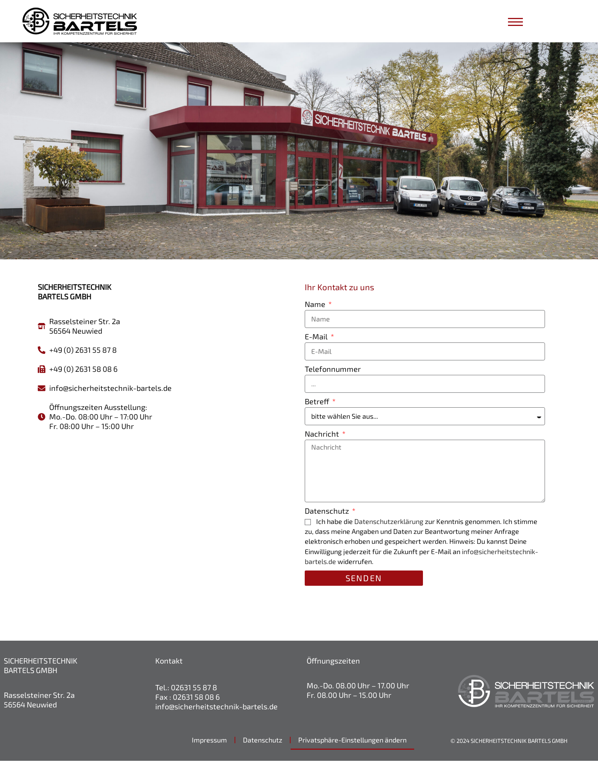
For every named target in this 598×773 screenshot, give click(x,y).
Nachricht (323, 445)
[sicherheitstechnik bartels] (165, 531)
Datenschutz (327, 522)
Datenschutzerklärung (388, 533)
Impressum (209, 752)
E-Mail (317, 348)
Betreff (318, 413)
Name (316, 316)
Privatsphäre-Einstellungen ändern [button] (352, 752)
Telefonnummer (333, 381)
